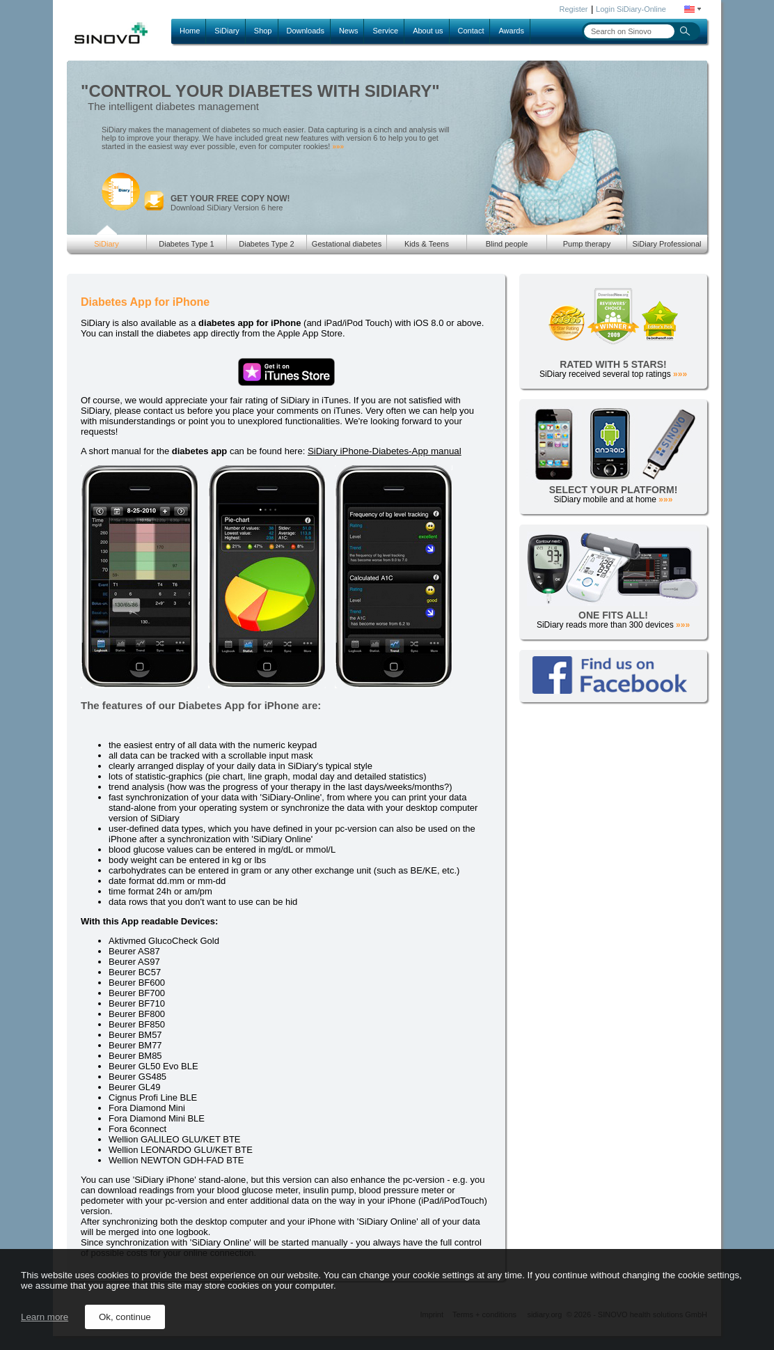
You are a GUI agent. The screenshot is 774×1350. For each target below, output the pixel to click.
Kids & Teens (426, 244)
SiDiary (226, 30)
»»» (338, 146)
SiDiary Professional (666, 244)
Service (385, 30)
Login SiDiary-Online (631, 9)
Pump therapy (586, 244)
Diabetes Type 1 (186, 244)
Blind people (507, 244)
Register (574, 9)
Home (190, 30)
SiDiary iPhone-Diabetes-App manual (384, 451)
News (348, 30)
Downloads (305, 30)
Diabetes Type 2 (266, 244)
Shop (263, 30)
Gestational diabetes (346, 244)
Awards (510, 30)
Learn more (44, 1317)
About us (428, 30)
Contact (471, 30)
